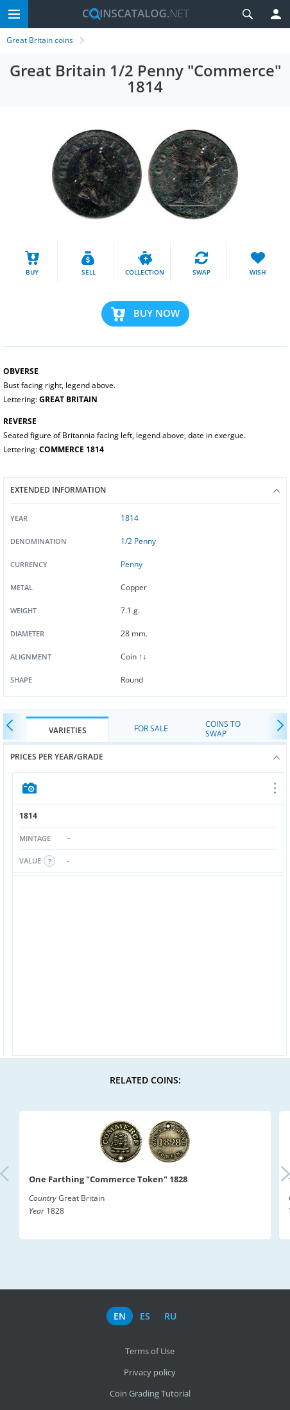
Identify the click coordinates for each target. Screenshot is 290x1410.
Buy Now (156, 313)
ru (170, 1316)
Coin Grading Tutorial (150, 1393)
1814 (130, 518)
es (145, 1316)
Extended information (145, 489)
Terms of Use (150, 1351)
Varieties (68, 730)
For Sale (151, 728)
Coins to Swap (223, 728)
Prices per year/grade (145, 756)
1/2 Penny (138, 541)
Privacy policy (150, 1372)
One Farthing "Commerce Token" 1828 (108, 1179)
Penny (131, 564)
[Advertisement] (148, 965)
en (120, 1316)
